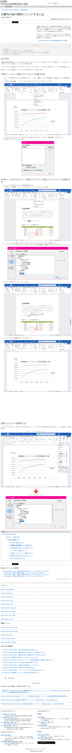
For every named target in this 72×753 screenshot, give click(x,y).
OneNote (46, 6)
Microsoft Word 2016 (7, 597)
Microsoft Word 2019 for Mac (9, 627)
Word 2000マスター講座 (8, 615)
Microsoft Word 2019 (7, 593)
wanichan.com (36, 683)
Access (38, 6)
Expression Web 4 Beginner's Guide (12, 741)
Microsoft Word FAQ (7, 619)
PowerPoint (30, 6)
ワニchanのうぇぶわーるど (8, 714)
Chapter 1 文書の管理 (12, 537)
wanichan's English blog (44, 738)
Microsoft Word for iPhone (8, 642)
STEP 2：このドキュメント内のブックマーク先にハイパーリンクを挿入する (27, 52)
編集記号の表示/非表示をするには (20, 556)
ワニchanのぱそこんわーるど (9, 717)
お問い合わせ (28, 749)
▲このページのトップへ (64, 579)
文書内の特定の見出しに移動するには (21, 548)
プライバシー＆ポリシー (40, 749)
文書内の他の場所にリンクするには (22, 14)
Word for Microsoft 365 (10, 534)
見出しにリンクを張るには (12, 54)
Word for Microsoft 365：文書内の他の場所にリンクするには (21, 665)
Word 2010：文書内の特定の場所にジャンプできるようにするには (24, 576)
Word (8, 6)
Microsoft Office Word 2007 (9, 608)
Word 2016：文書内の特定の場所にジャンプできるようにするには (24, 573)
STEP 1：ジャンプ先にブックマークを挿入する (18, 50)
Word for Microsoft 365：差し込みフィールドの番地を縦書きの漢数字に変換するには (29, 660)
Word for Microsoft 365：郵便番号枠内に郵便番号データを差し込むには (25, 655)
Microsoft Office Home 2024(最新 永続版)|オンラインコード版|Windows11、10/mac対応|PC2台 (29, 700)
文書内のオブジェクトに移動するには (21, 553)
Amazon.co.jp (6, 686)
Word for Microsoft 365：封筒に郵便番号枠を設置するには (21, 650)
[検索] (58, 3)
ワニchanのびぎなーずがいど (9, 725)
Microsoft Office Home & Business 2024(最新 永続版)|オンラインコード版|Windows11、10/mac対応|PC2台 (32, 704)
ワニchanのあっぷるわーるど (9, 722)
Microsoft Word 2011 (7, 635)
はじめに (7, 49)
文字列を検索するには (17, 542)
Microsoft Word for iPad (8, 638)
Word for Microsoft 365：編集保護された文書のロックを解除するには (24, 652)
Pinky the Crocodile (43, 735)
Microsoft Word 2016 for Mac (9, 631)
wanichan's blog (42, 725)
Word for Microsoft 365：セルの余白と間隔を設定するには (21, 662)
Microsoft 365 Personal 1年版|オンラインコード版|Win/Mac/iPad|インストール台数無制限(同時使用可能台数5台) (34, 696)
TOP (2, 6)
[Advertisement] (36, 407)
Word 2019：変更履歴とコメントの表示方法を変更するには (21, 672)
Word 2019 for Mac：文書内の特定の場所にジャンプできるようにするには (26, 571)
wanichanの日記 (5, 735)
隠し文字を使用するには (17, 558)
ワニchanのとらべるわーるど (45, 722)
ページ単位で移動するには (18, 550)
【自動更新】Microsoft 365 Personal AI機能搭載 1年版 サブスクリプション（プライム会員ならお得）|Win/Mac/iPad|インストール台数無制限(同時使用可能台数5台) (35, 691)
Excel (14, 6)
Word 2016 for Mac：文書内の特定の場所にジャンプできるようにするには (26, 574)
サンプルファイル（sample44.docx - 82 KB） (54, 40)
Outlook (21, 6)
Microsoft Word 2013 (7, 600)
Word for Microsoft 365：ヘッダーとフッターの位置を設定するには (23, 670)
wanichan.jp (41, 717)
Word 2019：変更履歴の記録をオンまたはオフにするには (21, 657)
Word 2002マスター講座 (8, 611)
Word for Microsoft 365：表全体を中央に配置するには (19, 667)
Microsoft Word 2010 (7, 604)
